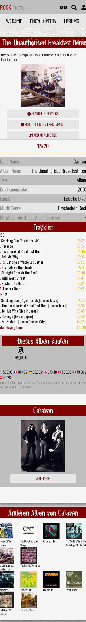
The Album (48, 590)
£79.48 (52, 372)
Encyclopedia (43, 21)
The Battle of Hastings (30, 565)
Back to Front (26, 590)
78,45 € (22, 372)
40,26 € (7, 377)
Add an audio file (43, 135)
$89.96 (66, 372)
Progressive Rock (30, 54)
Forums (71, 21)
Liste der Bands (9, 54)
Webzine (14, 21)
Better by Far (71, 590)
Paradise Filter (49, 541)
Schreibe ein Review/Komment (43, 124)
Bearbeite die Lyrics (43, 113)
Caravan (48, 54)
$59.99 (7, 372)
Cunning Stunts (28, 610)
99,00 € (21, 357)
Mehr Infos (43, 478)
